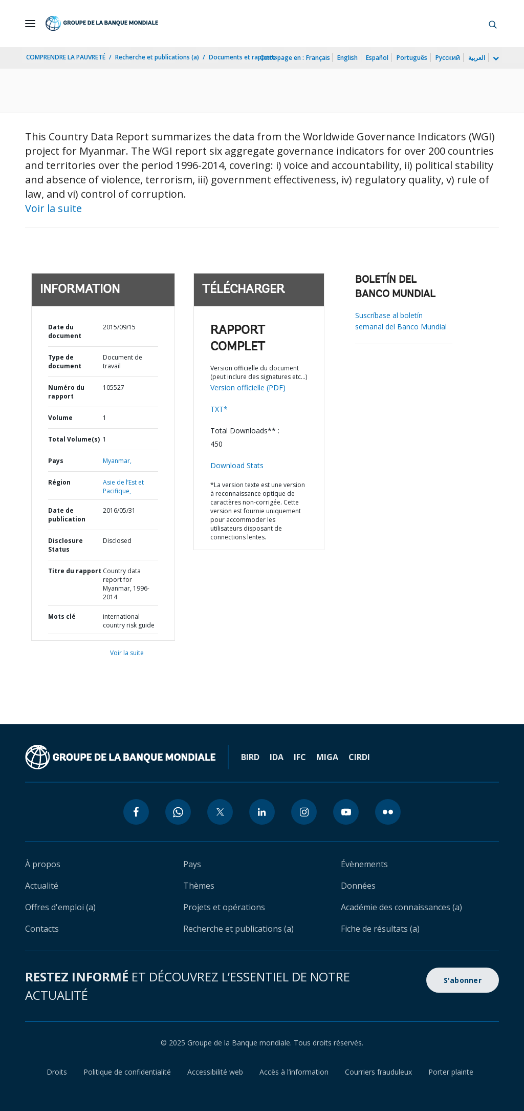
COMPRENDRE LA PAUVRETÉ (65, 57)
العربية (476, 57)
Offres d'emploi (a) (60, 907)
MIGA (327, 757)
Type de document (64, 361)
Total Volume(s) (74, 439)
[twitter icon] (220, 812)
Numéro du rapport (66, 392)
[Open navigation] (30, 23)
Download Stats (237, 465)
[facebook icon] (136, 812)
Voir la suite (53, 208)
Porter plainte (450, 1072)
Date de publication (66, 514)
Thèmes (198, 885)
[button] (493, 23)
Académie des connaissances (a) (401, 907)
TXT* (219, 409)
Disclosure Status (65, 545)
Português (412, 57)
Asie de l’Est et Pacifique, (123, 486)
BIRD (250, 757)
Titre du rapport (74, 571)
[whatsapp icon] (178, 812)
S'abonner (463, 980)
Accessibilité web (215, 1072)
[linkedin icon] (262, 812)
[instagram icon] (304, 812)
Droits (57, 1072)
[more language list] (495, 59)
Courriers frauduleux (378, 1072)
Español (377, 57)
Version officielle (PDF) (248, 387)
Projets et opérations (224, 907)
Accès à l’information (294, 1072)
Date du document (64, 331)
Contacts (42, 928)
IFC (300, 757)
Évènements (364, 864)
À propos (42, 864)
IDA (276, 757)
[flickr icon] (388, 812)
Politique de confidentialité (127, 1072)
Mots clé (62, 616)
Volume (60, 417)
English (347, 57)
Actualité (41, 885)
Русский (447, 57)
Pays (55, 460)
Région (59, 482)
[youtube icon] (346, 812)
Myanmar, (117, 460)
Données (358, 885)
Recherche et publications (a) (157, 57)
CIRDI (359, 757)
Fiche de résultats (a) (380, 928)
